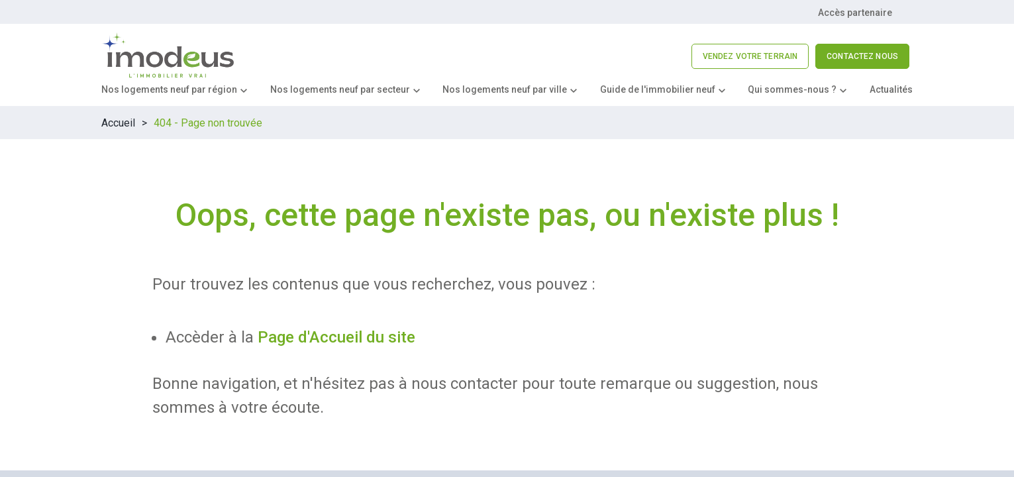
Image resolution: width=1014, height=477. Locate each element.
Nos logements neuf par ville (504, 89)
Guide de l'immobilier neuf (657, 89)
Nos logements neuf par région (169, 89)
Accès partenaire (855, 12)
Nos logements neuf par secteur (340, 89)
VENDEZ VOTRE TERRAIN (750, 56)
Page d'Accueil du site (336, 337)
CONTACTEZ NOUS (862, 56)
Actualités (891, 89)
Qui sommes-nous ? (792, 89)
